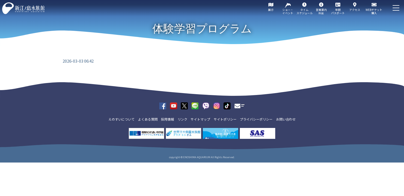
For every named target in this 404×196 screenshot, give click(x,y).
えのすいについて (121, 119)
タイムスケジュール (304, 11)
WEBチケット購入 (374, 11)
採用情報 (167, 119)
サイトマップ (200, 119)
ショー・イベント (287, 11)
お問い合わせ (286, 119)
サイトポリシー (225, 119)
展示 (271, 10)
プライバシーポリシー (256, 119)
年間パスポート (338, 11)
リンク (182, 119)
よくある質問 (148, 119)
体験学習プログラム (202, 29)
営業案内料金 (321, 11)
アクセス (354, 10)
